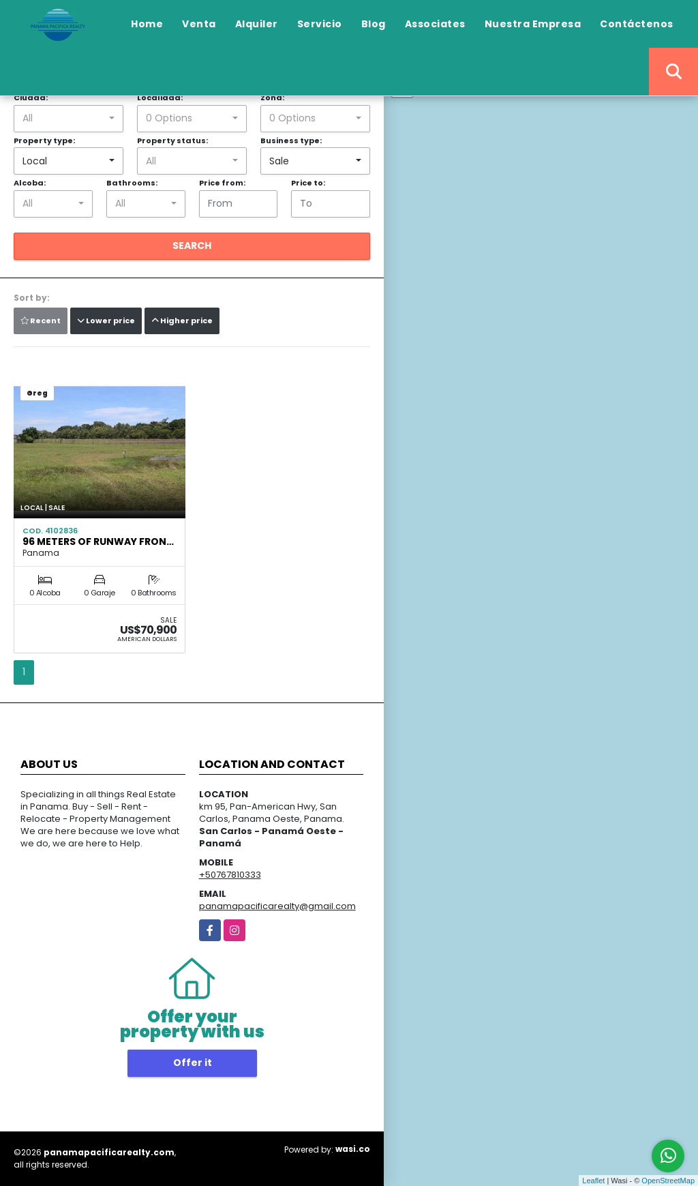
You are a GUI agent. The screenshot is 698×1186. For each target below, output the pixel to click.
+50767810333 (230, 874)
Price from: (222, 182)
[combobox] (68, 118)
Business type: (291, 140)
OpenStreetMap (668, 1180)
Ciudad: (31, 97)
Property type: (44, 140)
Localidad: (160, 97)
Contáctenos (636, 24)
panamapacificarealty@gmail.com (277, 906)
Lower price (106, 320)
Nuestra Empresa (533, 24)
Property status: (172, 140)
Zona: (272, 97)
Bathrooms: (131, 182)
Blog (373, 24)
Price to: (308, 182)
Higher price (182, 320)
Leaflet (593, 1180)
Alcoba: (30, 182)
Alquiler (256, 24)
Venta (199, 24)
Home (147, 24)
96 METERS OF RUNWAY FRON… (98, 541)
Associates (435, 24)
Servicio (319, 24)
